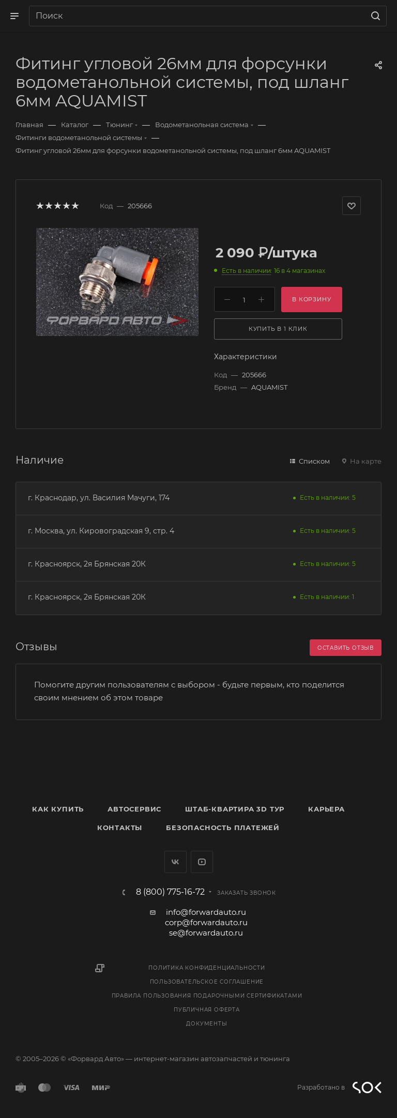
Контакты (119, 827)
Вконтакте (175, 862)
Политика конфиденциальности (206, 967)
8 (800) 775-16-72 (170, 892)
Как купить (58, 809)
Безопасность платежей (223, 827)
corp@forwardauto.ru (206, 922)
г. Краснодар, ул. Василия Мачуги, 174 (99, 497)
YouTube (202, 862)
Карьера (326, 809)
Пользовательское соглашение (207, 981)
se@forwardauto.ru (206, 933)
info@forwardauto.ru (206, 912)
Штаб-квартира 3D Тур (234, 809)
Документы (206, 1023)
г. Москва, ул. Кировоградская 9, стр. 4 (101, 530)
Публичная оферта (207, 1009)
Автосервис (134, 809)
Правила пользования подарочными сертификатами (207, 995)
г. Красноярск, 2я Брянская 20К (87, 564)
